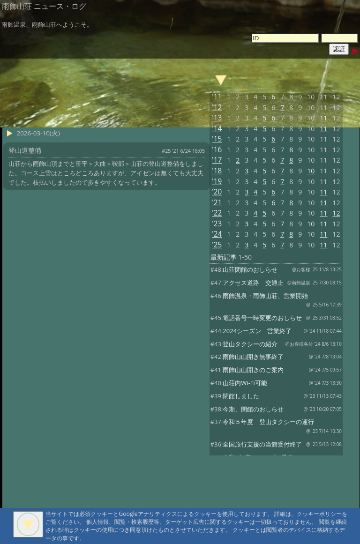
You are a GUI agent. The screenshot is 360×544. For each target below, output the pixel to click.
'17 (217, 160)
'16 (217, 150)
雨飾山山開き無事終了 (253, 356)
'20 (217, 192)
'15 (217, 139)
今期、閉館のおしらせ (253, 409)
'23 (217, 224)
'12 (217, 107)
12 (336, 213)
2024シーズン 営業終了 (257, 331)
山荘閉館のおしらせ (250, 269)
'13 (217, 118)
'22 (217, 213)
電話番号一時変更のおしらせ (262, 317)
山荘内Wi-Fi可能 (245, 383)
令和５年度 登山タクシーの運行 (268, 421)
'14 (217, 129)
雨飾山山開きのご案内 (253, 369)
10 (311, 170)
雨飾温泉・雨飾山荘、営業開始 (265, 295)
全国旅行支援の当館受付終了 (262, 444)
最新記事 (223, 257)
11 (323, 117)
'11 (217, 97)
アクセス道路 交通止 (253, 282)
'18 (217, 171)
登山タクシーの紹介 (250, 344)
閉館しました (241, 396)
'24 (217, 234)
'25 (217, 245)
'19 (217, 181)
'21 (217, 203)
